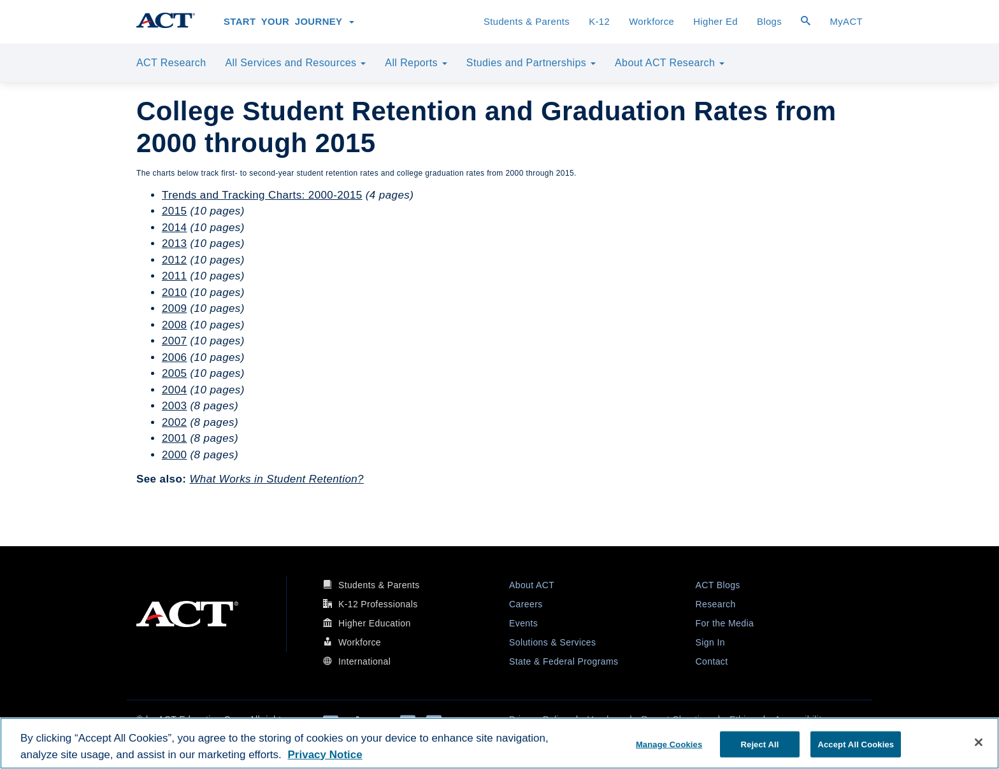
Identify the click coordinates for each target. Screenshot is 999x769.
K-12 (599, 22)
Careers (526, 604)
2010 (174, 292)
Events (523, 623)
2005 (174, 373)
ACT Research (171, 62)
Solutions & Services (552, 642)
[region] (499, 743)
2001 (174, 438)
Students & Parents (527, 22)
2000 (174, 455)
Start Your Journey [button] (289, 22)
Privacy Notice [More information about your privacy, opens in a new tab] (325, 755)
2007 (174, 341)
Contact (712, 661)
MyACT (846, 22)
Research (716, 604)
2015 (174, 211)
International (364, 661)
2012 (174, 260)
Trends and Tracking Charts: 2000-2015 (262, 195)
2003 (174, 406)
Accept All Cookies (855, 744)
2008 (174, 325)
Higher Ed (715, 22)
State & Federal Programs (563, 661)
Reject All (760, 744)
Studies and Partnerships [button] (531, 62)
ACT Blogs (718, 585)
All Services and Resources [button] (295, 62)
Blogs (769, 22)
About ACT (531, 585)
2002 (174, 422)
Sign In (710, 642)
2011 (174, 276)
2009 (174, 308)
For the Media (725, 623)
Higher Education (374, 623)
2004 (174, 390)
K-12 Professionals (378, 604)
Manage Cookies (669, 744)
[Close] (979, 742)
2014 (174, 228)
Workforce (651, 22)
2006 (174, 357)
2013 (174, 243)
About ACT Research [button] (669, 62)
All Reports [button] (416, 62)
